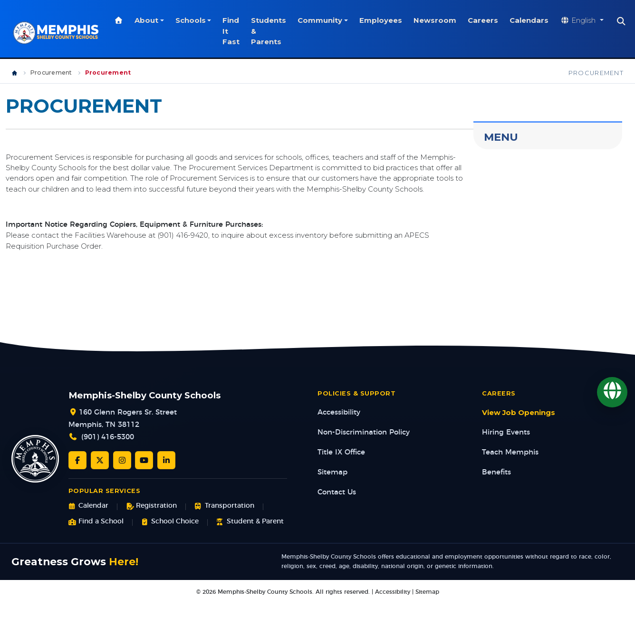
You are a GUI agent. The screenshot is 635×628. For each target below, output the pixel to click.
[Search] (624, 21)
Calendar (88, 506)
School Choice (170, 521)
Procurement (51, 72)
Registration (151, 506)
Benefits (496, 472)
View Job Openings (518, 412)
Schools (192, 20)
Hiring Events (506, 432)
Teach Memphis (510, 452)
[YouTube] (144, 460)
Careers (485, 20)
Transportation (224, 506)
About (149, 20)
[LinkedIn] (166, 460)
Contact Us (337, 492)
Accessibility (339, 412)
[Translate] (612, 392)
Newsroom (437, 20)
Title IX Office (341, 452)
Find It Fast (233, 31)
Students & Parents (271, 31)
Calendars (531, 20)
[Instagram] (122, 460)
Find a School (96, 521)
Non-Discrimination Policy (364, 432)
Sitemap (332, 472)
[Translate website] (584, 20)
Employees (383, 20)
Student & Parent (249, 521)
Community (322, 20)
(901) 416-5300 (107, 437)
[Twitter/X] (100, 460)
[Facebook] (77, 460)
